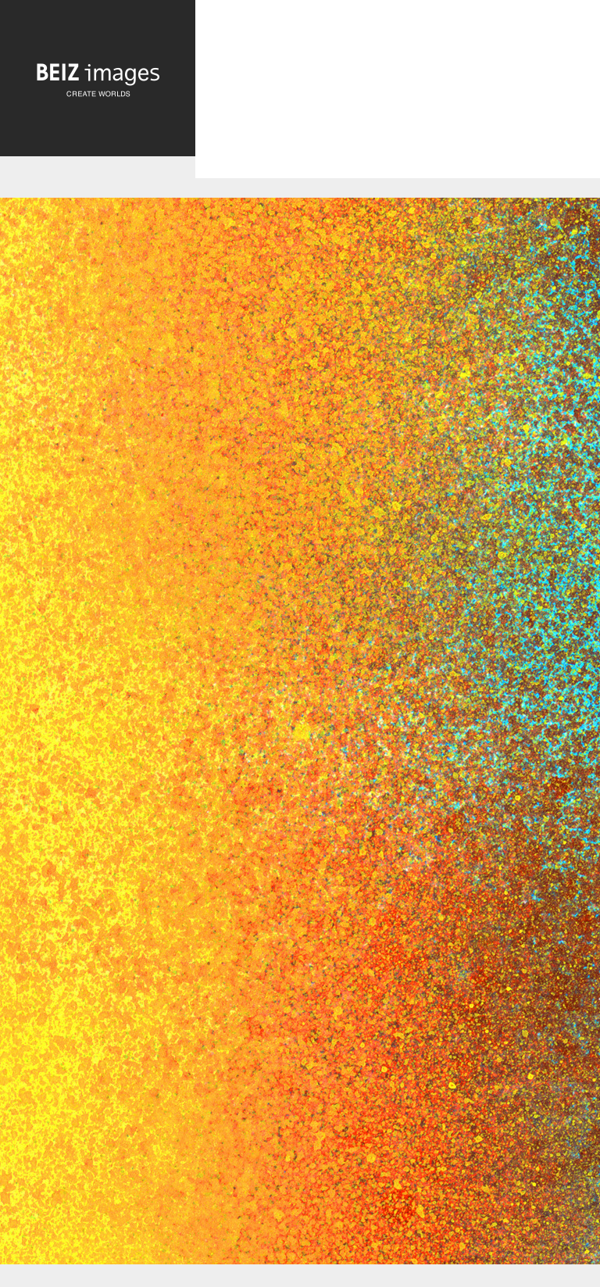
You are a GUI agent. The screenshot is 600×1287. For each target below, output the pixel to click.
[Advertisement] (397, 102)
